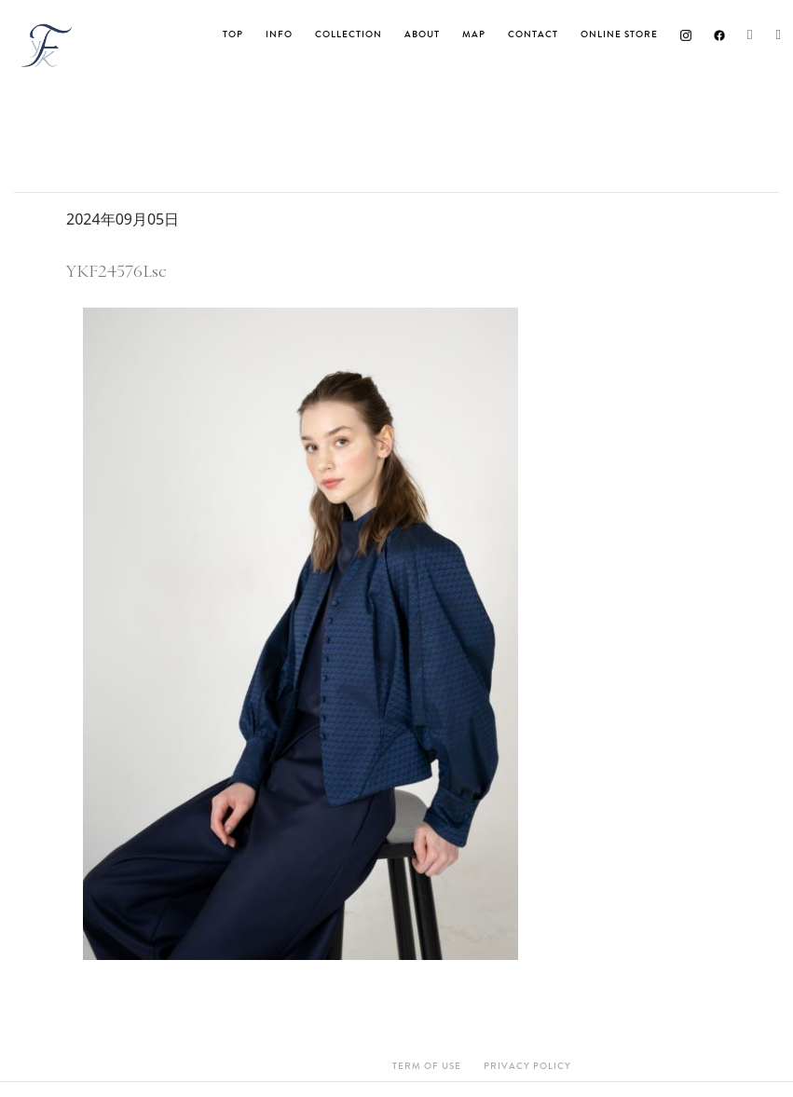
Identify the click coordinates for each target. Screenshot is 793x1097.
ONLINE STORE (619, 34)
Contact (533, 34)
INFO (279, 34)
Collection (348, 34)
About (422, 34)
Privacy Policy (527, 1066)
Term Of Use (426, 1066)
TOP (233, 34)
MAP (473, 34)
